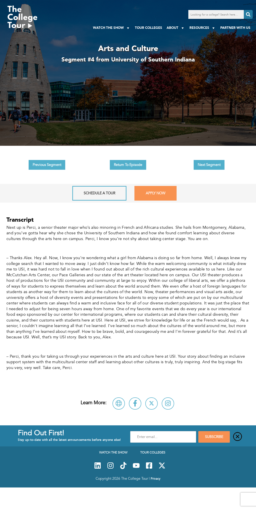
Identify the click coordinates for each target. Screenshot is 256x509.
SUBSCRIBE (214, 437)
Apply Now (155, 193)
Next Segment (209, 165)
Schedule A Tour (99, 193)
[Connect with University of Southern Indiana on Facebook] (135, 403)
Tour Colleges (148, 27)
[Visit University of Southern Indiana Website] (118, 403)
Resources (202, 28)
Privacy (155, 479)
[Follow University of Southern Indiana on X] (151, 403)
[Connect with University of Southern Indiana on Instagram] (168, 403)
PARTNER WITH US (235, 27)
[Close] (237, 437)
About (176, 28)
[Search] (248, 14)
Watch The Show (111, 28)
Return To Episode (128, 165)
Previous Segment (47, 165)
